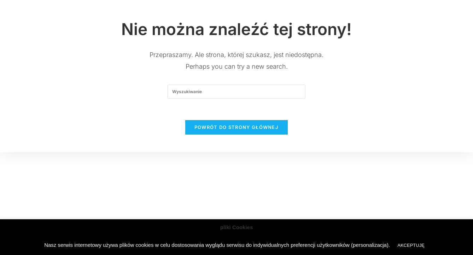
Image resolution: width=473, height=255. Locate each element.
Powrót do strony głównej (236, 127)
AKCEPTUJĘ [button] (411, 245)
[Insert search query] (236, 92)
